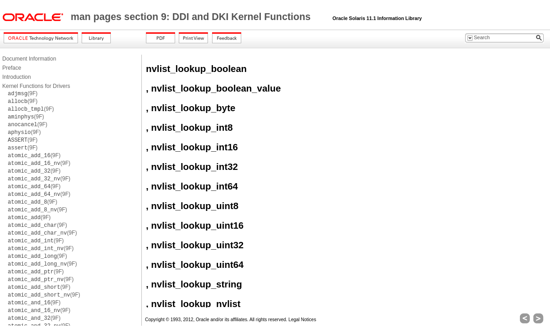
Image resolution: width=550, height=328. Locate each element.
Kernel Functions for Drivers (36, 86)
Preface (11, 68)
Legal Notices (303, 319)
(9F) (22, 93)
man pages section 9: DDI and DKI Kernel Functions (192, 16)
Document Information (29, 59)
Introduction (16, 77)
